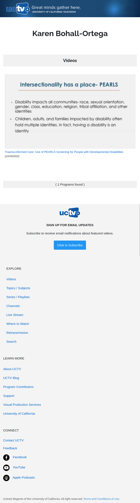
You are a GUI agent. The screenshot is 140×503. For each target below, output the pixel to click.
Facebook (20, 457)
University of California (19, 413)
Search (11, 341)
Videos (11, 279)
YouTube (19, 467)
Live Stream (14, 315)
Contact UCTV (13, 440)
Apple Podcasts (24, 477)
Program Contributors (18, 387)
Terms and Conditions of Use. (101, 498)
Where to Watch (17, 323)
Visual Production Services (22, 404)
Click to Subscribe (70, 245)
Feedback (10, 448)
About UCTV (12, 369)
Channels (13, 306)
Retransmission (17, 332)
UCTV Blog (11, 378)
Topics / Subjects (18, 288)
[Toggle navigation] (128, 8)
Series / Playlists (18, 297)
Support (8, 395)
